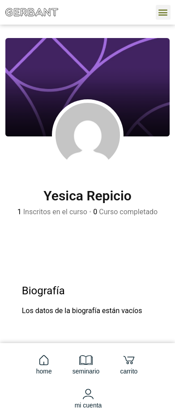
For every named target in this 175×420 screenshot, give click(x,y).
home (44, 364)
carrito (128, 364)
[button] (163, 12)
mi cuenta (88, 398)
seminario (86, 364)
